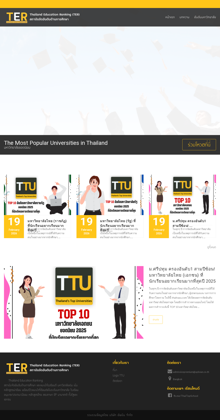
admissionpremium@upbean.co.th (191, 371)
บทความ (185, 17)
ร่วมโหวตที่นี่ (199, 144)
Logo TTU (118, 375)
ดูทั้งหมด (211, 247)
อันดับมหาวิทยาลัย (205, 17)
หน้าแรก (170, 17)
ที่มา (115, 370)
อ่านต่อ (156, 319)
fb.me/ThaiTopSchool (186, 395)
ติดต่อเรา (117, 380)
